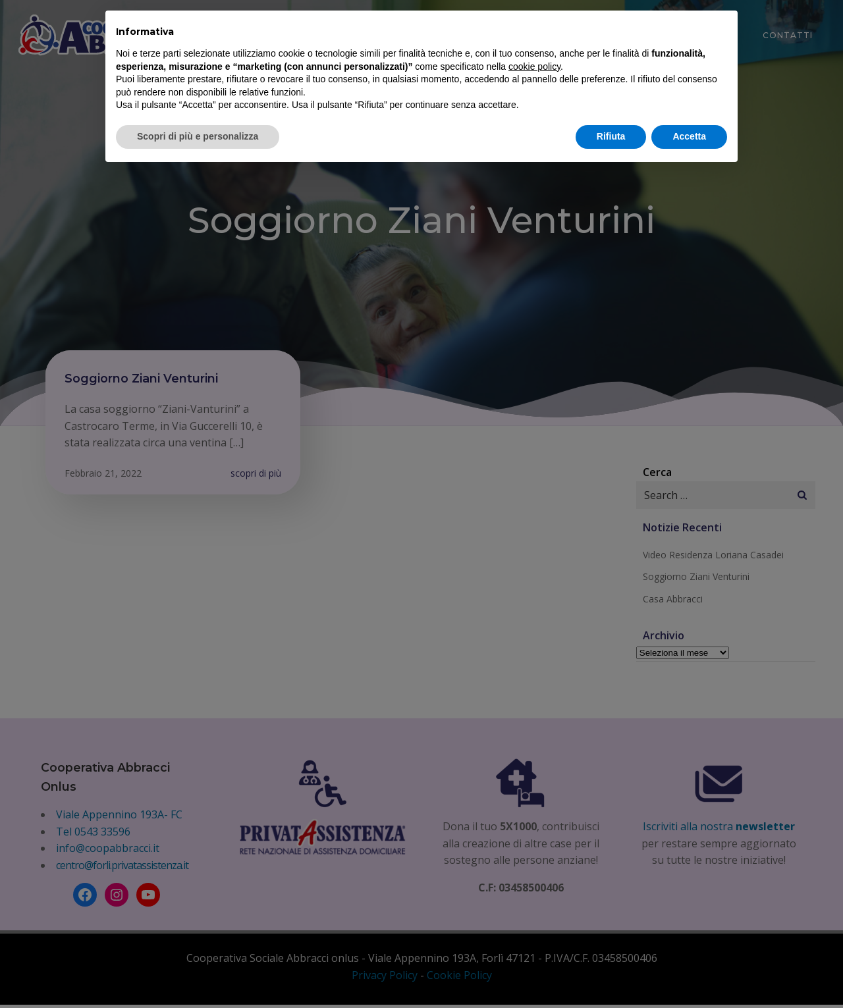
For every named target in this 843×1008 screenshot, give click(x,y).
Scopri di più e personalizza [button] (197, 136)
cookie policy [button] (534, 66)
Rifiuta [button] (611, 136)
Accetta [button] (689, 136)
